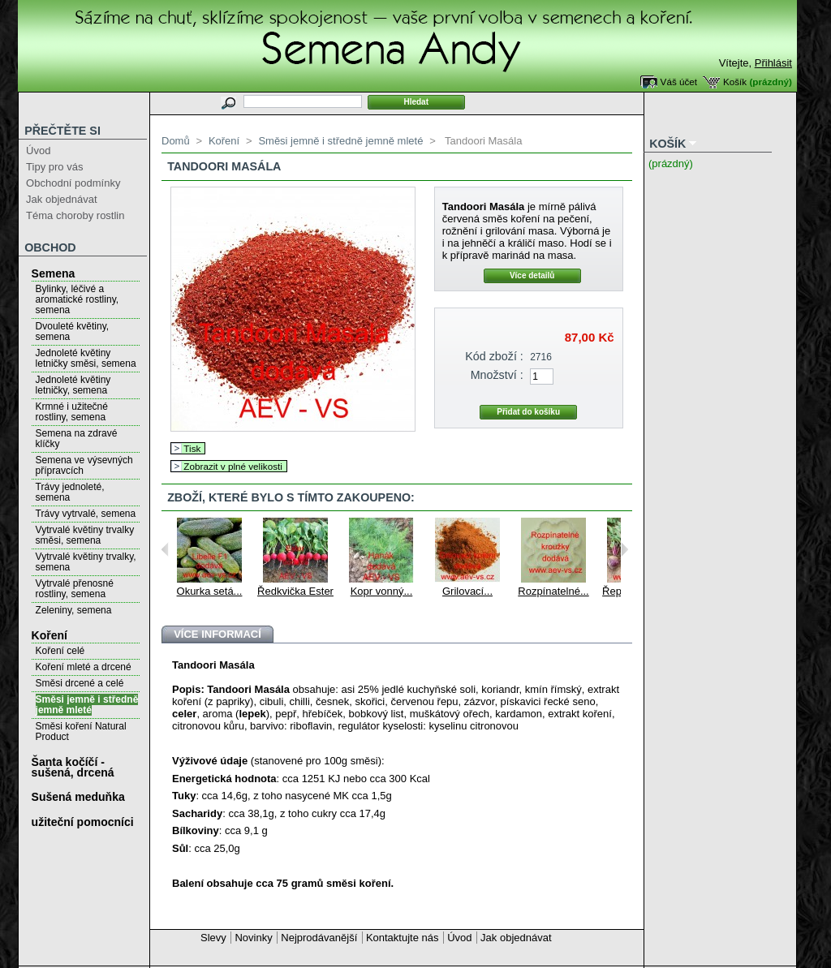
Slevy (213, 937)
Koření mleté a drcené (83, 667)
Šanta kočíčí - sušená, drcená (73, 767)
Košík (735, 81)
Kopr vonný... (382, 591)
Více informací (217, 634)
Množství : (497, 374)
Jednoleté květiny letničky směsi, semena (86, 358)
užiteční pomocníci (83, 821)
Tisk (191, 448)
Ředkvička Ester (295, 591)
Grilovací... (467, 591)
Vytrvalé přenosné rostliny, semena (75, 589)
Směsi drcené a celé (80, 683)
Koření (49, 635)
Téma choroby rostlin (75, 215)
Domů (175, 141)
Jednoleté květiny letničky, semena (73, 385)
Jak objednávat (61, 199)
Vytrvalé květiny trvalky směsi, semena (85, 535)
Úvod (38, 150)
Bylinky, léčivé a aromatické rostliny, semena (77, 299)
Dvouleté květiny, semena (73, 331)
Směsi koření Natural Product (81, 731)
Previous (165, 549)
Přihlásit (773, 63)
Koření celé (60, 650)
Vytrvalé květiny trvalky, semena (86, 562)
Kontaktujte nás (402, 937)
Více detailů (532, 275)
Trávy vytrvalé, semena (86, 513)
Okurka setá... (210, 591)
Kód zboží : (494, 356)
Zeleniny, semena (74, 610)
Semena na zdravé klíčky (77, 439)
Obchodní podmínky (73, 183)
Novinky (253, 937)
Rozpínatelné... (553, 591)
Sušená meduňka (78, 796)
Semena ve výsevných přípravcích (84, 465)
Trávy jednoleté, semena (70, 492)
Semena (53, 273)
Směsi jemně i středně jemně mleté (87, 705)
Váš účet (679, 81)
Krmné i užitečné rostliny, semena (72, 412)
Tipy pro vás (54, 167)
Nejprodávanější (319, 937)
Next (624, 549)
